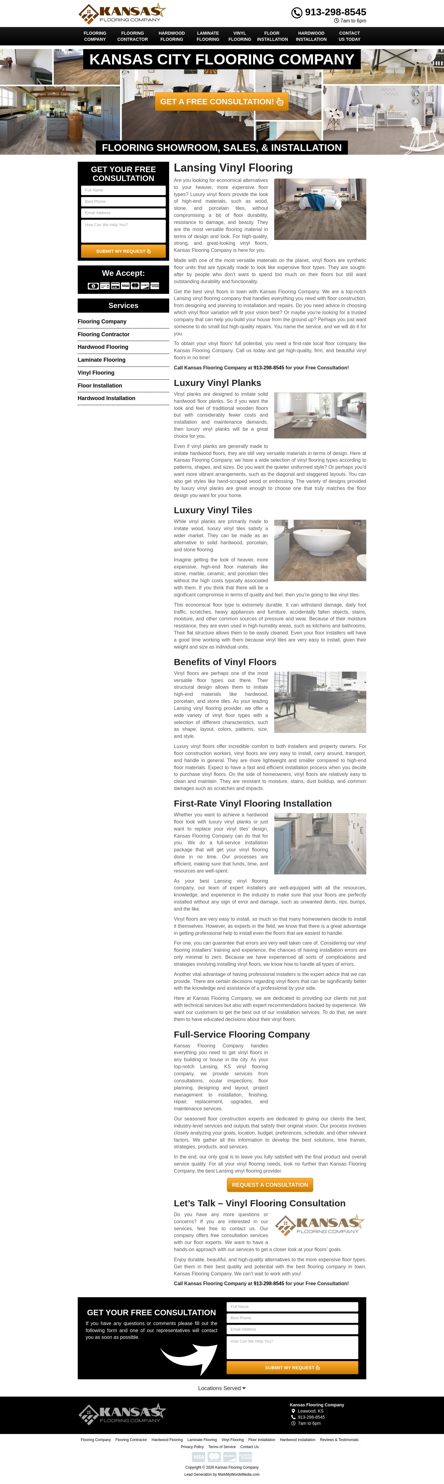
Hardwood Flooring (172, 36)
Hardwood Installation (311, 36)
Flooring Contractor (132, 36)
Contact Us (249, 1447)
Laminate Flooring (208, 36)
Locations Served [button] (222, 1388)
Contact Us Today (349, 36)
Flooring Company (95, 36)
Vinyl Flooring (239, 36)
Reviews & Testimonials (339, 1440)
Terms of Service (222, 1447)
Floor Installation (272, 36)
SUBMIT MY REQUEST (123, 251)
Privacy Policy (192, 1447)
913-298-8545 (328, 11)
